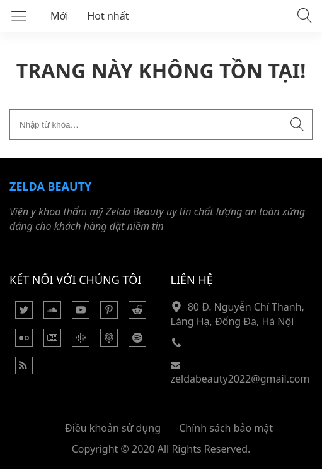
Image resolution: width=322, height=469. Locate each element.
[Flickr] (24, 343)
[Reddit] (137, 315)
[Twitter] (24, 315)
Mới (59, 16)
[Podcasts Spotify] (137, 343)
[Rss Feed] (24, 370)
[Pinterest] (109, 315)
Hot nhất (108, 16)
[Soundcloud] (52, 315)
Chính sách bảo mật (226, 428)
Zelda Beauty (50, 186)
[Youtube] (80, 315)
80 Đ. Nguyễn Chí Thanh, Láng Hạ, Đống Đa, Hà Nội (237, 314)
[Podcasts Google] (80, 343)
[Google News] (52, 343)
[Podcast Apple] (109, 343)
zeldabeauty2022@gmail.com (240, 379)
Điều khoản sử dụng (113, 428)
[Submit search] (297, 124)
